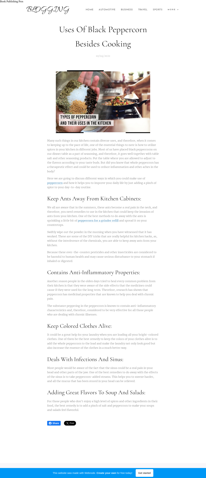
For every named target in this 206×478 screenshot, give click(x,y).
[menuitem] (99, 10)
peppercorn (55, 183)
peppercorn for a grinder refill (98, 220)
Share (54, 423)
